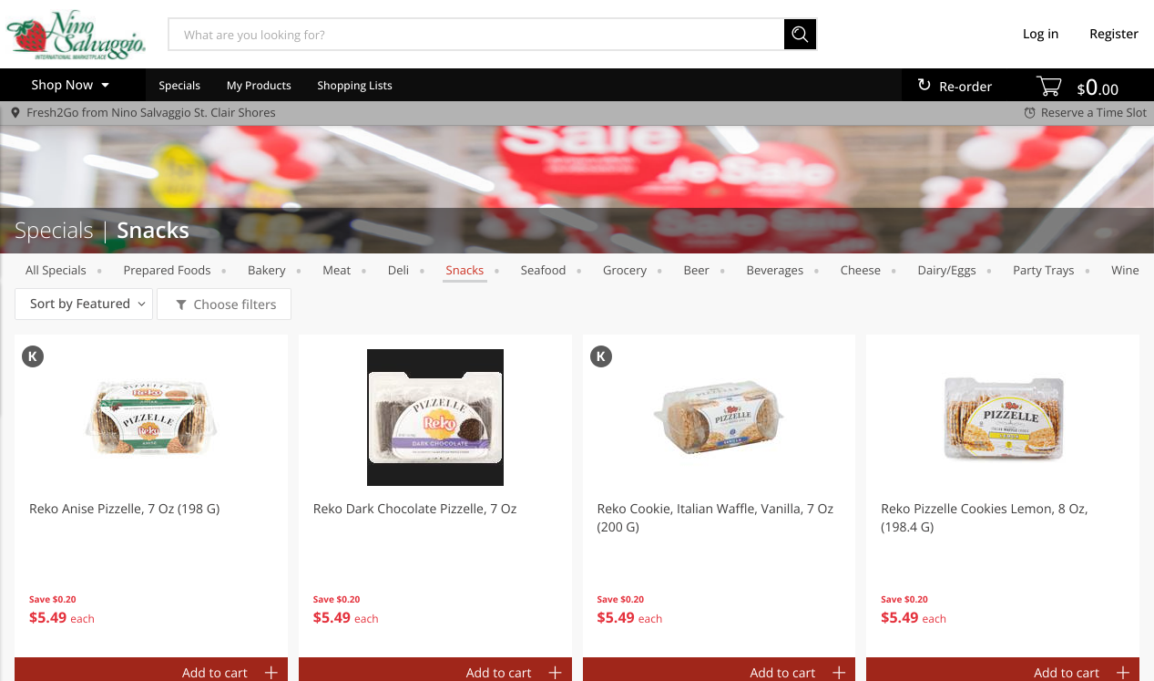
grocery (625, 270)
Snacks (465, 270)
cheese (861, 270)
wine (1125, 270)
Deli (398, 270)
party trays (1043, 270)
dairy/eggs (947, 270)
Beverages (775, 270)
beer (697, 270)
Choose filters (233, 305)
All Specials (56, 270)
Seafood (544, 270)
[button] (151, 496)
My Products (259, 85)
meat (336, 270)
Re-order (965, 87)
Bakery (267, 270)
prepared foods (166, 270)
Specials (179, 85)
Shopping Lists (355, 85)
